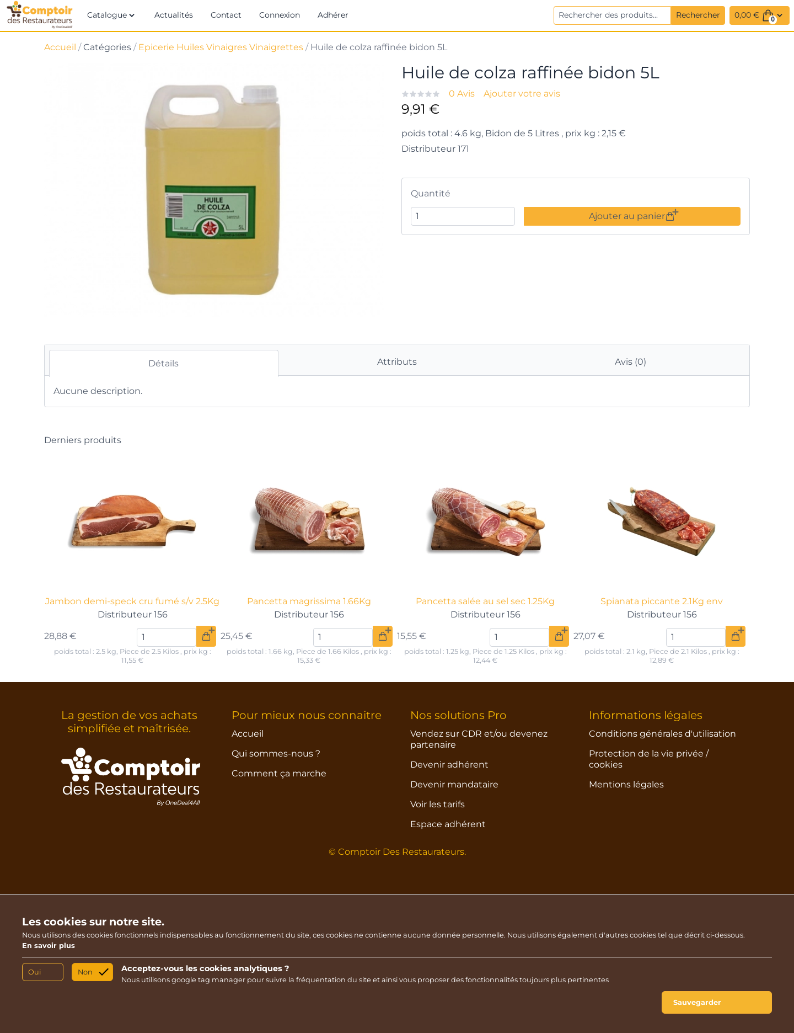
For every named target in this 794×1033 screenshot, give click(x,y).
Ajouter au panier (632, 216)
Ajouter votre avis (522, 93)
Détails (163, 363)
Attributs (397, 361)
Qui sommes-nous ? (276, 753)
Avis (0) (630, 361)
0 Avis (462, 93)
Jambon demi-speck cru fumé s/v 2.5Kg (132, 601)
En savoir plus (48, 945)
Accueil (60, 47)
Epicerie (156, 47)
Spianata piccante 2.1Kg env (661, 601)
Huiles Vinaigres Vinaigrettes (239, 47)
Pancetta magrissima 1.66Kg (309, 601)
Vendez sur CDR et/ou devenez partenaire (479, 739)
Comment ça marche (279, 773)
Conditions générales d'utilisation (662, 733)
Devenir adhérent (449, 764)
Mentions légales (626, 784)
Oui (34, 972)
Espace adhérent (448, 824)
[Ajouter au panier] (206, 636)
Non (85, 972)
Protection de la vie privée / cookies (649, 759)
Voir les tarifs (437, 804)
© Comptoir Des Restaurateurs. (397, 851)
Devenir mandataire (454, 784)
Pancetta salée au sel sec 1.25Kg (485, 601)
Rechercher (698, 15)
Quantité (430, 193)
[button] (112, 15)
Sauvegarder (697, 1002)
